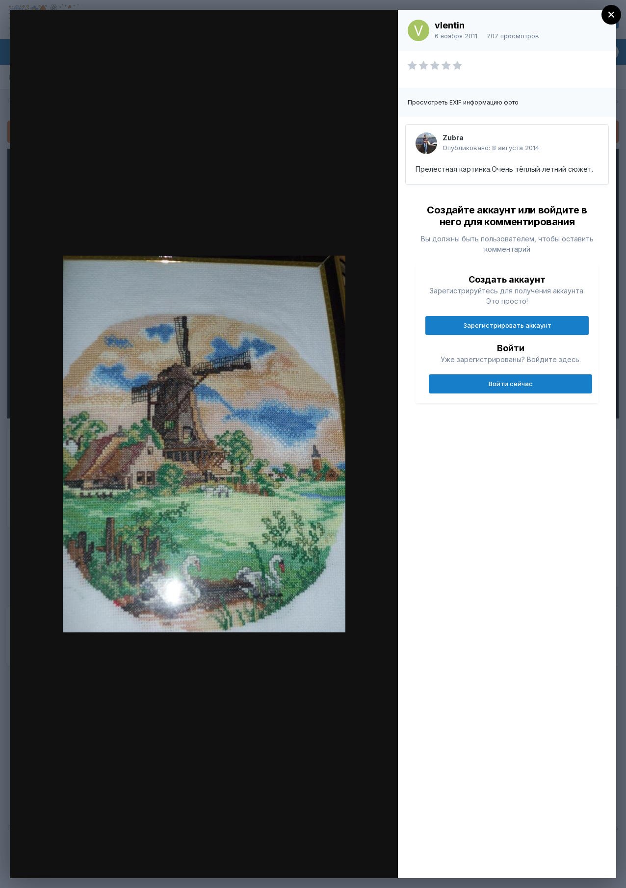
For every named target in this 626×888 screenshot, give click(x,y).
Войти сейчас (511, 384)
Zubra (453, 137)
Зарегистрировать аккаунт (507, 325)
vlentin (450, 25)
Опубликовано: (491, 148)
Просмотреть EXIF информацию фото (463, 102)
